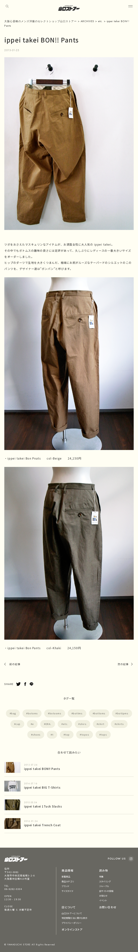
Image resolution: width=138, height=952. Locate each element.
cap (18, 724)
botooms (55, 713)
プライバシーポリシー (72, 922)
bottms (77, 713)
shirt (101, 724)
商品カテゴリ (68, 881)
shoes (37, 734)
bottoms (99, 713)
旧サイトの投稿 (106, 890)
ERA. (48, 724)
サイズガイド (67, 890)
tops (104, 734)
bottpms (122, 713)
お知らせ (103, 895)
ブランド (65, 886)
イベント (103, 900)
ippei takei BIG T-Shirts (42, 787)
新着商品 (66, 876)
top (67, 734)
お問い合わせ (107, 907)
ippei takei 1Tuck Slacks (43, 806)
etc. (65, 724)
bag (13, 713)
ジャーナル (104, 886)
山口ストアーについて (72, 913)
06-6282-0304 (13, 889)
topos (85, 734)
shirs (83, 724)
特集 (101, 876)
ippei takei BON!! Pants (42, 769)
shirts (120, 724)
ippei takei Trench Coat (42, 825)
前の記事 (14, 664)
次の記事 (123, 664)
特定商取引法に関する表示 (74, 917)
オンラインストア (72, 929)
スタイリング (105, 881)
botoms (33, 713)
